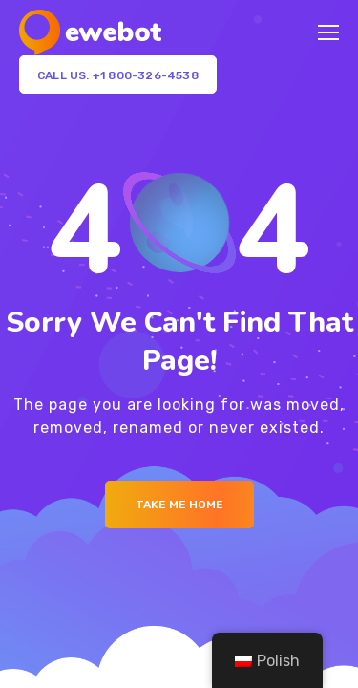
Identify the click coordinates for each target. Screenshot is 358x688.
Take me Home (179, 504)
